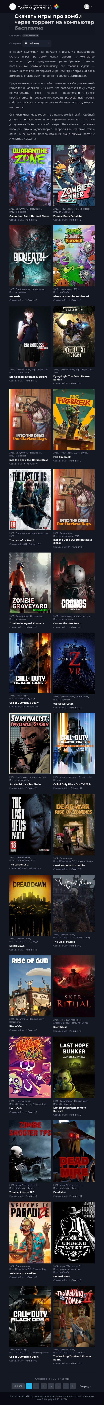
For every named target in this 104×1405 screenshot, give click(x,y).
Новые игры (36, 208)
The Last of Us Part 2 (21, 540)
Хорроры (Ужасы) (62, 1022)
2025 (56, 208)
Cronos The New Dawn (67, 623)
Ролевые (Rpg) (83, 937)
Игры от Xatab (85, 777)
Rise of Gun (16, 1026)
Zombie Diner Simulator (68, 216)
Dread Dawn (17, 945)
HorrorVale (15, 1108)
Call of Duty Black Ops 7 (24, 702)
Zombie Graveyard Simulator (26, 623)
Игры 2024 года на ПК (64, 861)
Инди (35, 941)
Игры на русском (17, 211)
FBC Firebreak (62, 456)
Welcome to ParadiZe (22, 1273)
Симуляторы (22, 208)
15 (73, 1385)
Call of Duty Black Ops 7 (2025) (72, 784)
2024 (56, 858)
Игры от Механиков (63, 211)
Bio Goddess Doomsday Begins (28, 376)
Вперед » (85, 1386)
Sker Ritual (60, 1027)
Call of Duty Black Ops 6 (24, 1356)
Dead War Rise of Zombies (69, 865)
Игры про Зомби (61, 292)
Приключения (23, 289)
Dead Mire (59, 1192)
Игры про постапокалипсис (67, 1269)
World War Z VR (63, 703)
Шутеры (84, 452)
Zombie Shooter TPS (21, 1192)
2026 (12, 208)
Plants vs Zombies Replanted (71, 296)
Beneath (14, 296)
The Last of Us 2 (19, 864)
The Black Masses (64, 941)
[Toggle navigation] (12, 6)
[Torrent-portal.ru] (38, 7)
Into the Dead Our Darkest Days (28, 459)
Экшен (31, 1188)
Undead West (61, 1276)
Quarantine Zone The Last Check (29, 216)
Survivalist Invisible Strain (25, 784)
